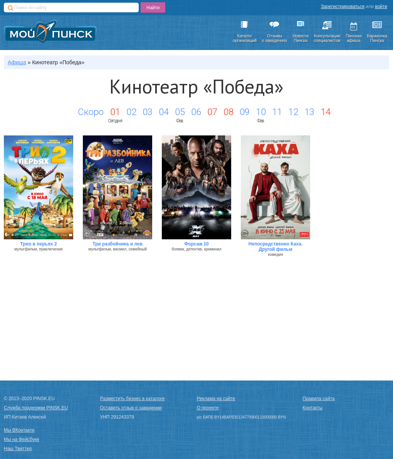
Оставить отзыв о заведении (131, 408)
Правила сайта (318, 398)
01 (115, 112)
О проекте (208, 408)
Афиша (17, 62)
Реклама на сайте (216, 398)
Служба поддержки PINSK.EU (36, 408)
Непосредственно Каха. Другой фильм (275, 246)
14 (326, 112)
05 (180, 112)
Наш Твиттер (18, 448)
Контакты (312, 408)
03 (148, 112)
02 (131, 112)
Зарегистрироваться (342, 6)
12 (293, 112)
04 (164, 112)
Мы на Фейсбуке (21, 439)
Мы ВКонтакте (19, 430)
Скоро (91, 112)
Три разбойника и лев (117, 244)
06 (196, 112)
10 (261, 112)
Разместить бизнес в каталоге (132, 398)
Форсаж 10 (196, 244)
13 (309, 112)
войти (381, 6)
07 (212, 112)
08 (228, 112)
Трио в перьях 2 (38, 244)
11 (277, 112)
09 (245, 112)
